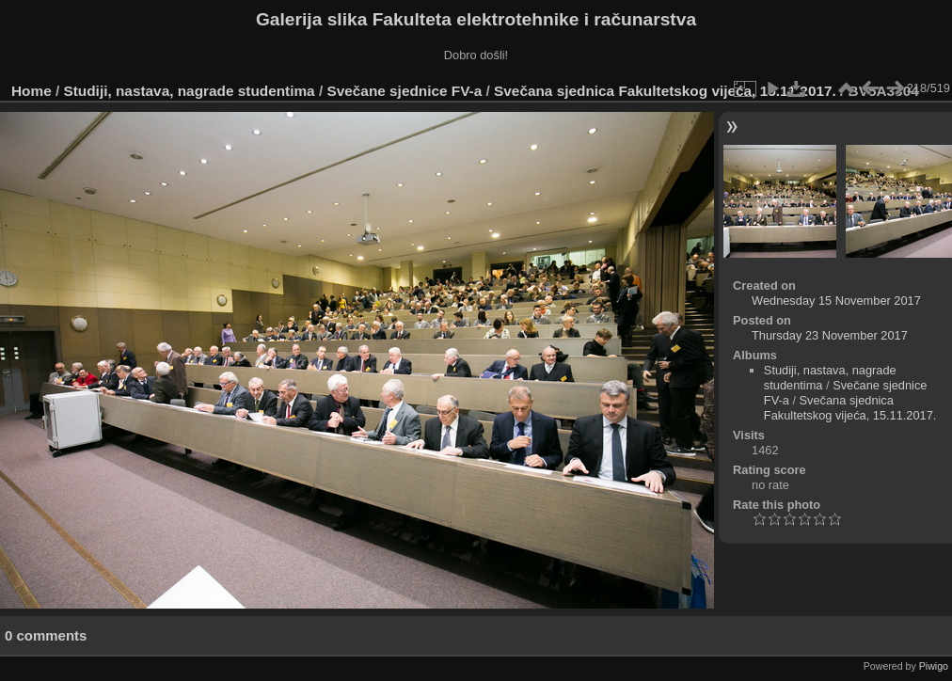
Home (31, 91)
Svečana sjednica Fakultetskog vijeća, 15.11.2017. (665, 91)
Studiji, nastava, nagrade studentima (189, 91)
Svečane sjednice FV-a (404, 91)
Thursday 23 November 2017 (830, 335)
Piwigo (933, 666)
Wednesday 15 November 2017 (836, 300)
